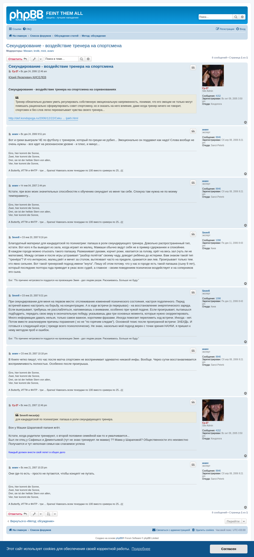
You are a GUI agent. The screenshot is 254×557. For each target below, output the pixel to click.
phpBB (119, 538)
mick (43, 50)
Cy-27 (205, 88)
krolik (37, 50)
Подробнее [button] (141, 549)
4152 (218, 96)
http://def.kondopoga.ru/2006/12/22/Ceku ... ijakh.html (43, 118)
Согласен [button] (228, 549)
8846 (218, 137)
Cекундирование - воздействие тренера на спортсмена (64, 45)
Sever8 (206, 232)
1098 (218, 240)
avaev (50, 50)
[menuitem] (26, 29)
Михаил (27, 50)
